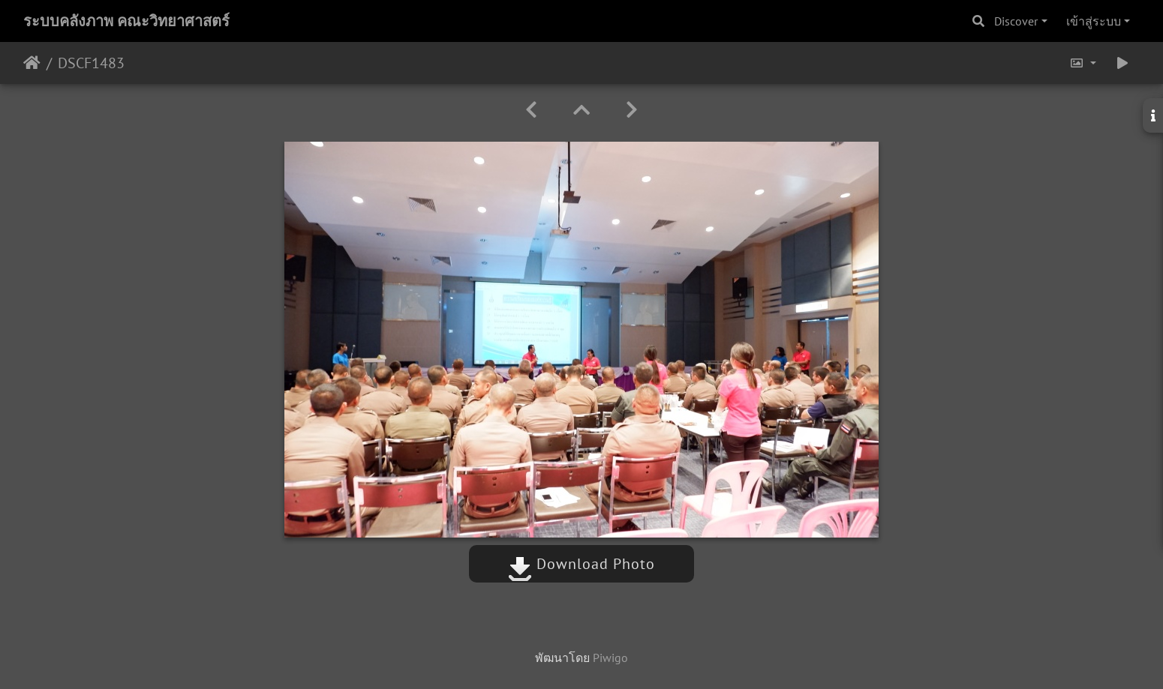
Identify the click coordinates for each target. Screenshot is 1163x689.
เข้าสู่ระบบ (1093, 20)
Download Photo (581, 564)
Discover (1016, 20)
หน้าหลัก (32, 63)
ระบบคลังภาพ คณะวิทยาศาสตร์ (126, 21)
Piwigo (610, 657)
